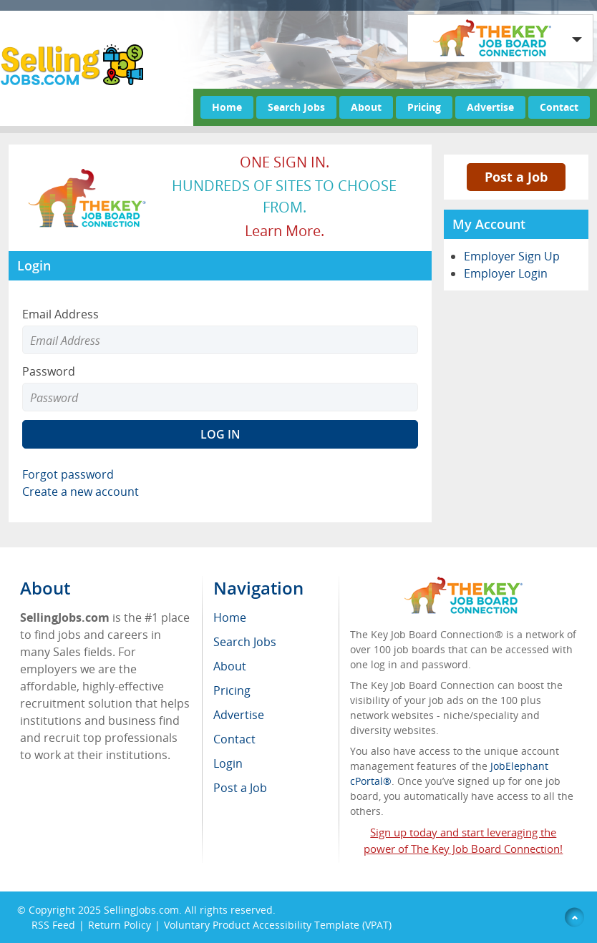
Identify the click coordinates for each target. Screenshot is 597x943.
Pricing (424, 107)
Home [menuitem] (229, 617)
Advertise (490, 107)
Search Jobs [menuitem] (244, 642)
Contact (559, 107)
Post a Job (516, 176)
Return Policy (119, 925)
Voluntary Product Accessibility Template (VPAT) (278, 925)
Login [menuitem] (228, 763)
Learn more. (284, 230)
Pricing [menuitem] (232, 690)
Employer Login (506, 273)
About (366, 107)
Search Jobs (296, 107)
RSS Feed (53, 925)
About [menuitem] (229, 666)
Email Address (60, 314)
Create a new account (80, 491)
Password (48, 371)
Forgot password (68, 474)
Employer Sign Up (512, 256)
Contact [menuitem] (234, 739)
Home (227, 107)
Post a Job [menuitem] (240, 788)
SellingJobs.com (141, 910)
